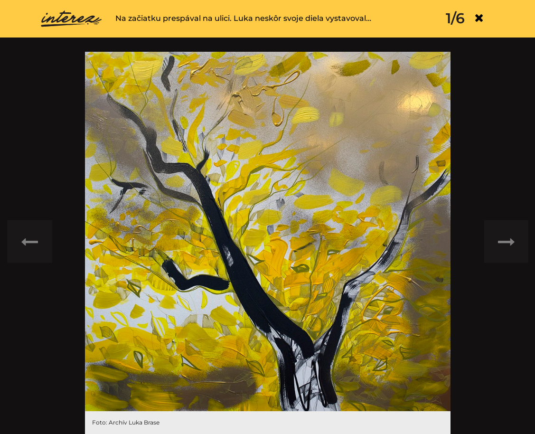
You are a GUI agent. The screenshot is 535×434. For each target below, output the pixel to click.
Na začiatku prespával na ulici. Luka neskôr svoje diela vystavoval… (243, 18)
